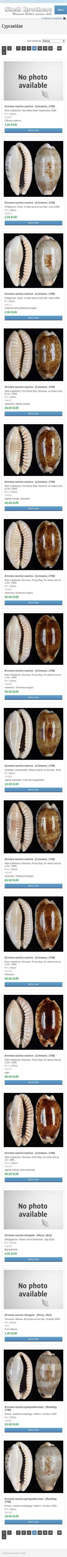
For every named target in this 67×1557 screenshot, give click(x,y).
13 (50, 48)
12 (45, 48)
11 (40, 48)
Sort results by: (34, 41)
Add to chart (33, 130)
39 (59, 48)
